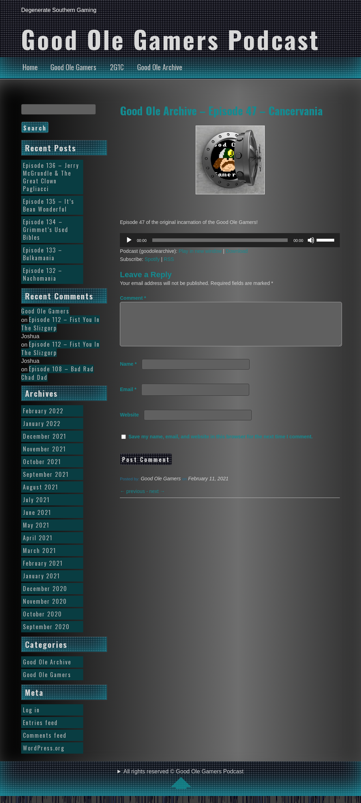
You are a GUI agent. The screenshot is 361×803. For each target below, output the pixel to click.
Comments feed (45, 735)
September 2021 (46, 474)
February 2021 (43, 563)
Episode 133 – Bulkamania (42, 254)
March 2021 (39, 550)
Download (236, 251)
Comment (133, 298)
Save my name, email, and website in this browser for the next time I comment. (220, 445)
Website (129, 423)
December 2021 (44, 436)
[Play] (129, 240)
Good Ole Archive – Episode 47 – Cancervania (221, 110)
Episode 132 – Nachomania (42, 274)
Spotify (152, 259)
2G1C (117, 67)
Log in (31, 710)
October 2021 (42, 461)
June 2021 (37, 512)
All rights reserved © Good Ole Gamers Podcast (183, 778)
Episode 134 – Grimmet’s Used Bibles (45, 230)
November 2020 (45, 601)
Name (128, 372)
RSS (169, 259)
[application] (230, 240)
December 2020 (45, 588)
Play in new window (200, 251)
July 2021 (36, 499)
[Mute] (310, 240)
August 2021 (40, 487)
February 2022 (43, 411)
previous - (134, 500)
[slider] (220, 240)
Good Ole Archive (159, 67)
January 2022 (42, 423)
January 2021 (41, 576)
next (157, 500)
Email (128, 398)
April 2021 (38, 538)
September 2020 (46, 626)
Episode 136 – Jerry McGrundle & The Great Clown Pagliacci (51, 177)
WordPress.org (44, 748)
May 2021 (36, 525)
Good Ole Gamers (73, 67)
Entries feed (40, 722)
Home (30, 67)
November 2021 (44, 449)
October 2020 (42, 614)
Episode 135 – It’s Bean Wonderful (48, 205)
